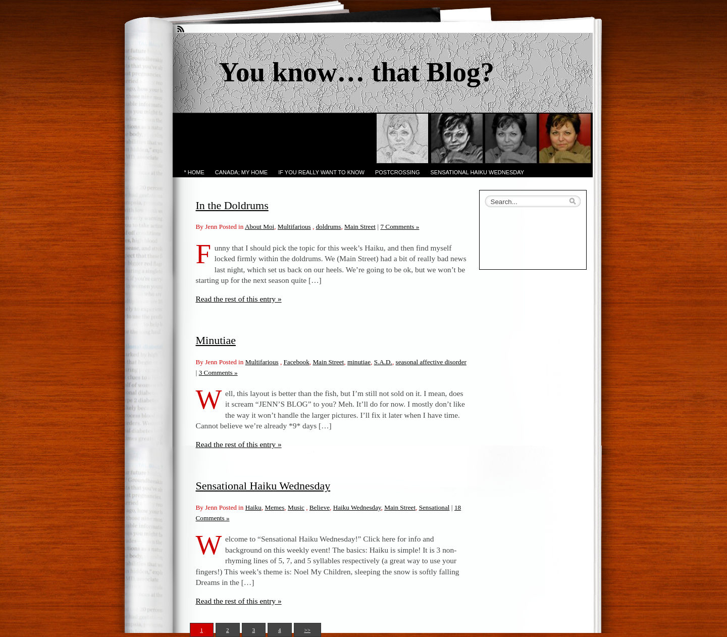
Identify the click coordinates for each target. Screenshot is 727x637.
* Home (194, 172)
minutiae (359, 362)
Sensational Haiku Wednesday (478, 172)
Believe (319, 507)
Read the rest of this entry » (239, 299)
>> (307, 630)
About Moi (259, 226)
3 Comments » (218, 372)
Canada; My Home (241, 172)
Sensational (434, 507)
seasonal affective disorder (431, 362)
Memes (275, 507)
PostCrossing (397, 172)
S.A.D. (383, 362)
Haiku (253, 507)
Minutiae (216, 340)
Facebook (296, 362)
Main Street (360, 226)
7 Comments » (399, 226)
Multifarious (294, 226)
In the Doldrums (232, 205)
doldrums (328, 226)
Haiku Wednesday (357, 507)
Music (296, 507)
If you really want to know (321, 172)
